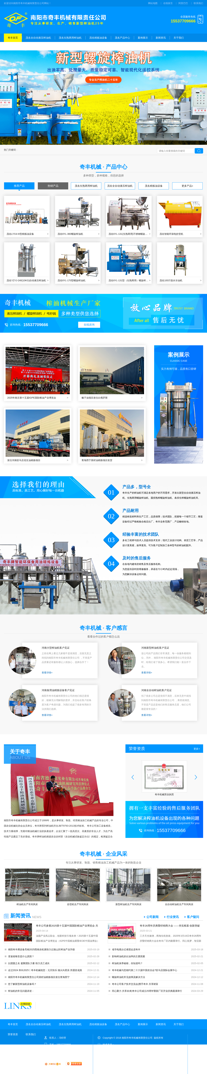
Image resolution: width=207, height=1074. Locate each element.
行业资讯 (173, 917)
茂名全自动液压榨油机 (38, 37)
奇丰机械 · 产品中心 (103, 167)
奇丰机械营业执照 (164, 794)
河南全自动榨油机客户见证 (156, 690)
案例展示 (143, 37)
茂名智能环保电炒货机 (171, 234)
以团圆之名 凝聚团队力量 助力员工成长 (29, 963)
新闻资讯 (161, 37)
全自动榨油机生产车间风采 (179, 904)
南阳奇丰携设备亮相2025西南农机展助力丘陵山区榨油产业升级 (41, 949)
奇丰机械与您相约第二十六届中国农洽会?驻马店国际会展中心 (144, 970)
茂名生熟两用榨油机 (70, 37)
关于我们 (179, 37)
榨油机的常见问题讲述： (21, 991)
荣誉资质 (13, 46)
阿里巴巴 (183, 3)
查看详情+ (47, 672)
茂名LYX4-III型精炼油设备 (20, 234)
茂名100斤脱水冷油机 (171, 280)
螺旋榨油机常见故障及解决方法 (128, 977)
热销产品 (53, 185)
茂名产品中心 (122, 37)
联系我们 (198, 3)
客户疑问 (193, 917)
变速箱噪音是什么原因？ (21, 956)
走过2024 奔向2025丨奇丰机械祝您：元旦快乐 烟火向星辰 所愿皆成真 (45, 970)
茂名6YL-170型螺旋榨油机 (71, 280)
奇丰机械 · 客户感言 (103, 628)
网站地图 (153, 3)
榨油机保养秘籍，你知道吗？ (127, 963)
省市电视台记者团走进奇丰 (126, 949)
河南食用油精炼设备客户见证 (58, 690)
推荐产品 (19, 185)
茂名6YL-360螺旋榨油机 (70, 234)
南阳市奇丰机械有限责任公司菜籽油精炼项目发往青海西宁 (39, 977)
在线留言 (168, 3)
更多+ (197, 748)
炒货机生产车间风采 (77, 904)
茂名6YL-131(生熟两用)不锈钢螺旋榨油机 (129, 234)
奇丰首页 (13, 37)
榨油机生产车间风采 (27, 904)
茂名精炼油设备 (98, 37)
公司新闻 (152, 917)
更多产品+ (187, 185)
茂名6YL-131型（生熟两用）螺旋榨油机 (129, 280)
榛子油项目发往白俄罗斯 (95, 397)
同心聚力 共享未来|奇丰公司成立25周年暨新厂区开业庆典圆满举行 (147, 991)
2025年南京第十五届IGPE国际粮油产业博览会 (31, 397)
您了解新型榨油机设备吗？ (22, 984)
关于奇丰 (20, 751)
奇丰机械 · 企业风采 (103, 854)
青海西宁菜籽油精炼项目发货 (97, 460)
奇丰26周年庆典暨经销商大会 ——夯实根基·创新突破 (170, 925)
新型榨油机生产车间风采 (128, 904)
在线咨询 (89, 324)
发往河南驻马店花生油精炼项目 (23, 460)
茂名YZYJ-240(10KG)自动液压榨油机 (26, 280)
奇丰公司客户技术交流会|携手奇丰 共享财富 (135, 984)
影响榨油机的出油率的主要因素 (128, 956)
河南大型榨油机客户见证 (56, 647)
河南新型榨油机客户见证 (155, 647)
